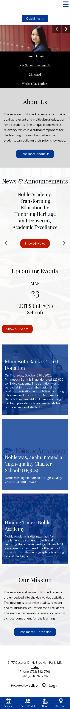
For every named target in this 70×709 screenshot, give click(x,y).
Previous (56, 29)
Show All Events (17, 329)
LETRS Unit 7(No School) (35, 309)
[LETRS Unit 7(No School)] (35, 299)
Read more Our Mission (35, 632)
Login (50, 685)
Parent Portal (28, 703)
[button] (35, 18)
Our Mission (35, 580)
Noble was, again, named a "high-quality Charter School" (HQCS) (33, 463)
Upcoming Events (35, 271)
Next (66, 29)
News (45, 703)
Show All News (35, 244)
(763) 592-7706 (40, 671)
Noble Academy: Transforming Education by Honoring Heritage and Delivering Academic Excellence (35, 210)
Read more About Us (35, 154)
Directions (60, 703)
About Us (35, 102)
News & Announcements (35, 181)
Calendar (8, 703)
